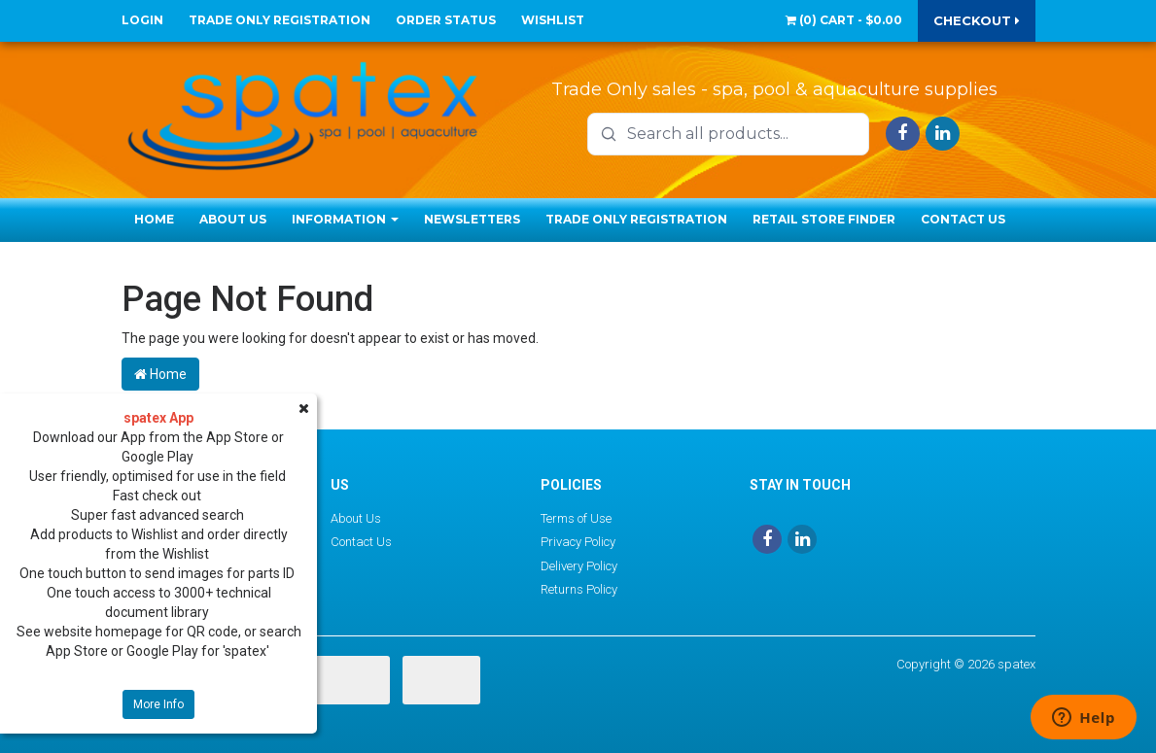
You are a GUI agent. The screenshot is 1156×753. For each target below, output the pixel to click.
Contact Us (963, 219)
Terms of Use (576, 518)
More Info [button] (158, 704)
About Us (232, 219)
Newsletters (472, 219)
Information (345, 219)
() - (844, 20)
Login (142, 20)
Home (154, 219)
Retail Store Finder (824, 219)
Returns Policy (579, 589)
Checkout (976, 20)
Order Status (446, 20)
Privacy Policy (578, 541)
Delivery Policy (579, 566)
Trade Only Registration (279, 20)
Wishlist (552, 20)
